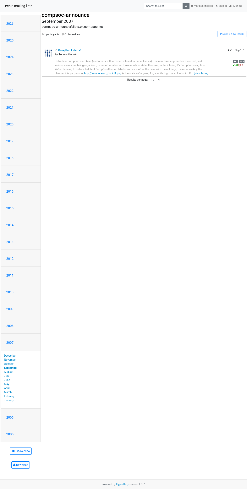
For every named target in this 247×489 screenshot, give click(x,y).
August (8, 371)
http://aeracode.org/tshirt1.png (102, 73)
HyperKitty (122, 484)
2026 (10, 23)
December (10, 355)
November (10, 359)
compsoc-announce (66, 15)
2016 (10, 191)
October (9, 363)
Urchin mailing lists (18, 6)
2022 (10, 91)
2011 (10, 275)
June (7, 380)
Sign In (221, 5)
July (6, 375)
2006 (10, 417)
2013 (10, 242)
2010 (10, 292)
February (9, 396)
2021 (10, 107)
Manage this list (202, 5)
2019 (10, 141)
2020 (10, 124)
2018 (10, 158)
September (10, 367)
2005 (10, 434)
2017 (10, 175)
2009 (10, 309)
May (6, 384)
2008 (10, 326)
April (7, 388)
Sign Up (235, 5)
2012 (10, 259)
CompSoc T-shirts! (68, 50)
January (9, 400)
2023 (10, 74)
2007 (10, 342)
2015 (10, 208)
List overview (20, 451)
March (8, 392)
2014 (10, 225)
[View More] (201, 73)
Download (20, 464)
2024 (10, 57)
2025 (10, 40)
